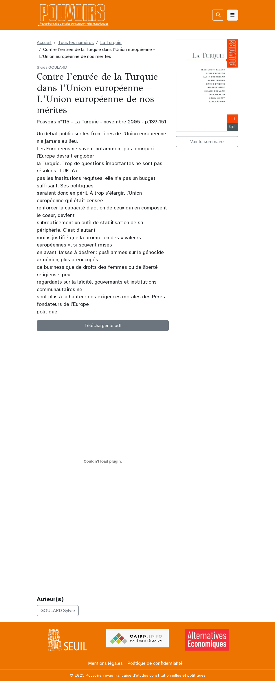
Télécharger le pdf (103, 325)
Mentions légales (105, 663)
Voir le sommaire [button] (207, 142)
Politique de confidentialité (155, 663)
